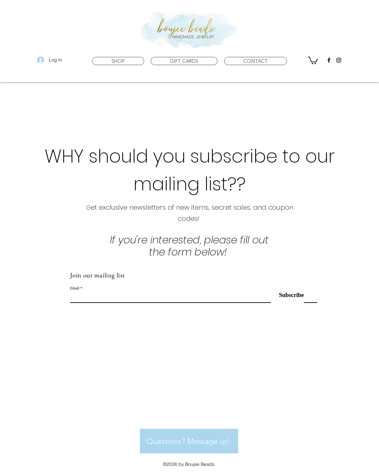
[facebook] (329, 60)
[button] (118, 61)
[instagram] (338, 60)
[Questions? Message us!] (189, 441)
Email (75, 288)
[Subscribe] (287, 295)
